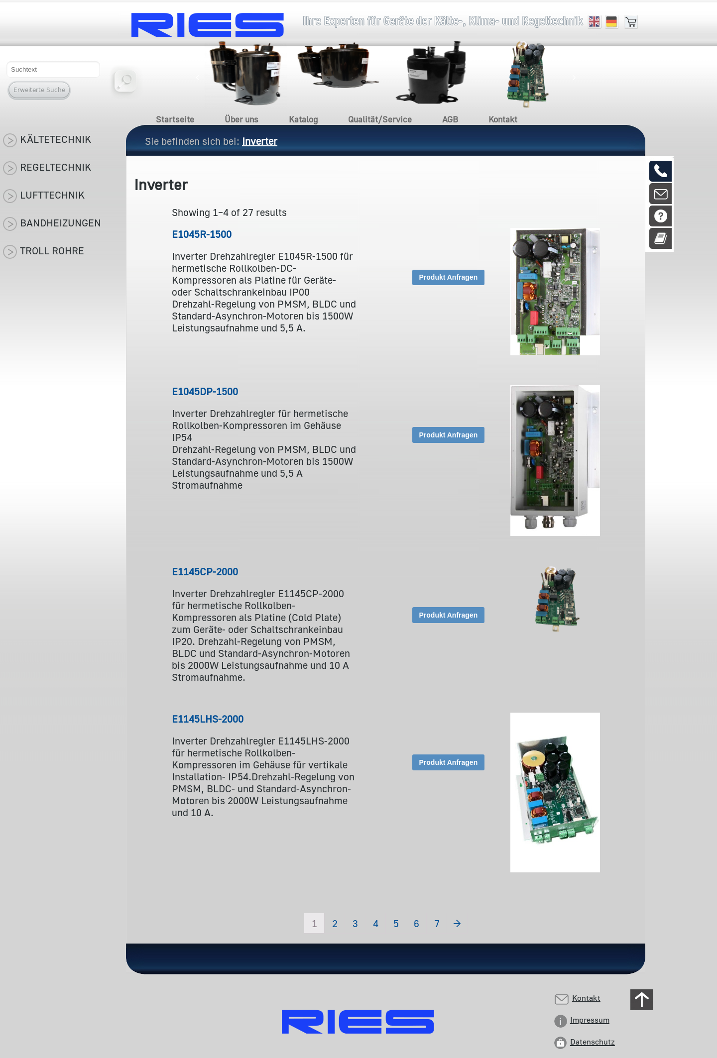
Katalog (303, 119)
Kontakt (502, 119)
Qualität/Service (380, 119)
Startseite (175, 119)
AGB (450, 119)
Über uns (241, 119)
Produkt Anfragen (448, 277)
